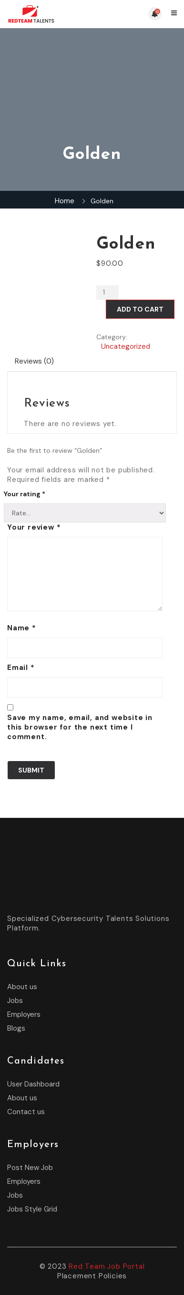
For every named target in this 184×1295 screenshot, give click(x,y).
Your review (34, 527)
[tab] (34, 361)
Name (21, 628)
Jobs (15, 1000)
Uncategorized (125, 346)
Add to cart (140, 309)
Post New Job (30, 1167)
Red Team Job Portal (106, 1266)
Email (21, 667)
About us (22, 987)
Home (64, 201)
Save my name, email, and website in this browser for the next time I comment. (80, 727)
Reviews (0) (34, 361)
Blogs (16, 1028)
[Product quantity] (107, 292)
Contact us (26, 1112)
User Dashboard (33, 1084)
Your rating (24, 494)
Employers (24, 1014)
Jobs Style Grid (32, 1209)
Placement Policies (92, 1276)
